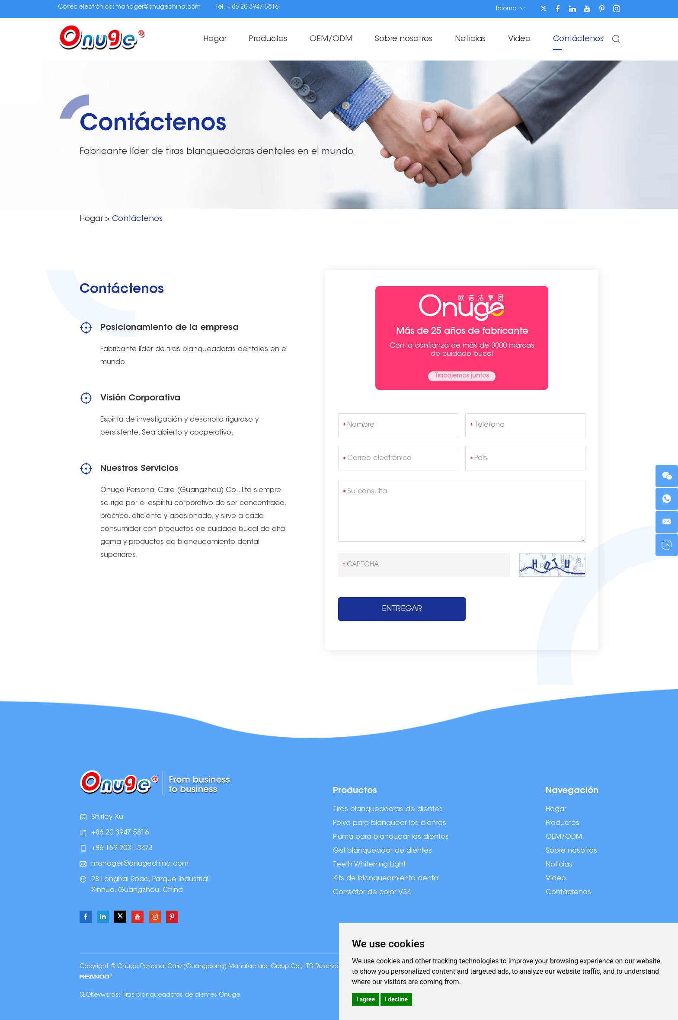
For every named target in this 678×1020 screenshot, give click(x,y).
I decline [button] (396, 999)
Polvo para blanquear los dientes (389, 823)
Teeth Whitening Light (369, 864)
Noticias (470, 39)
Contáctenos (578, 39)
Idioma (510, 8)
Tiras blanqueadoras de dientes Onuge (180, 995)
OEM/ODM (331, 39)
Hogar (215, 39)
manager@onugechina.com (158, 7)
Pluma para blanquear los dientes (391, 837)
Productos (268, 39)
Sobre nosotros (403, 39)
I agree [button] (365, 999)
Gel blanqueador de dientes (382, 850)
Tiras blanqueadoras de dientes (388, 809)
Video (519, 39)
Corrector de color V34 (372, 892)
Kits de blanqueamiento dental (386, 878)
